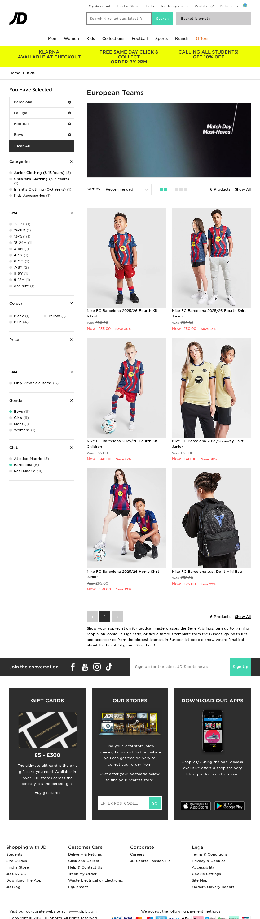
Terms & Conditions (209, 854)
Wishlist (202, 6)
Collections (113, 38)
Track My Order (82, 874)
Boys (42, 134)
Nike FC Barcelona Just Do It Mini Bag (207, 571)
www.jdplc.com (82, 911)
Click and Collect (83, 861)
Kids (90, 38)
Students (14, 854)
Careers (137, 854)
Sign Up (240, 666)
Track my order (174, 6)
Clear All (22, 146)
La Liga (42, 113)
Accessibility (203, 867)
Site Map (200, 880)
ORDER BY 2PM (128, 57)
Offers (202, 38)
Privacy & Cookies (208, 861)
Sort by (93, 189)
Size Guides (16, 861)
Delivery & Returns (85, 854)
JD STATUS (16, 874)
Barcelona (42, 102)
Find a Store (128, 6)
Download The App (24, 880)
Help (150, 6)
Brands (181, 38)
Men (52, 38)
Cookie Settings (206, 874)
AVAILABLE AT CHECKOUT (49, 54)
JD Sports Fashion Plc (150, 861)
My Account (100, 6)
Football (140, 38)
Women (71, 38)
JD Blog (13, 887)
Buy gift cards (47, 793)
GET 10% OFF (208, 54)
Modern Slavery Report (213, 887)
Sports (161, 38)
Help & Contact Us (85, 867)
